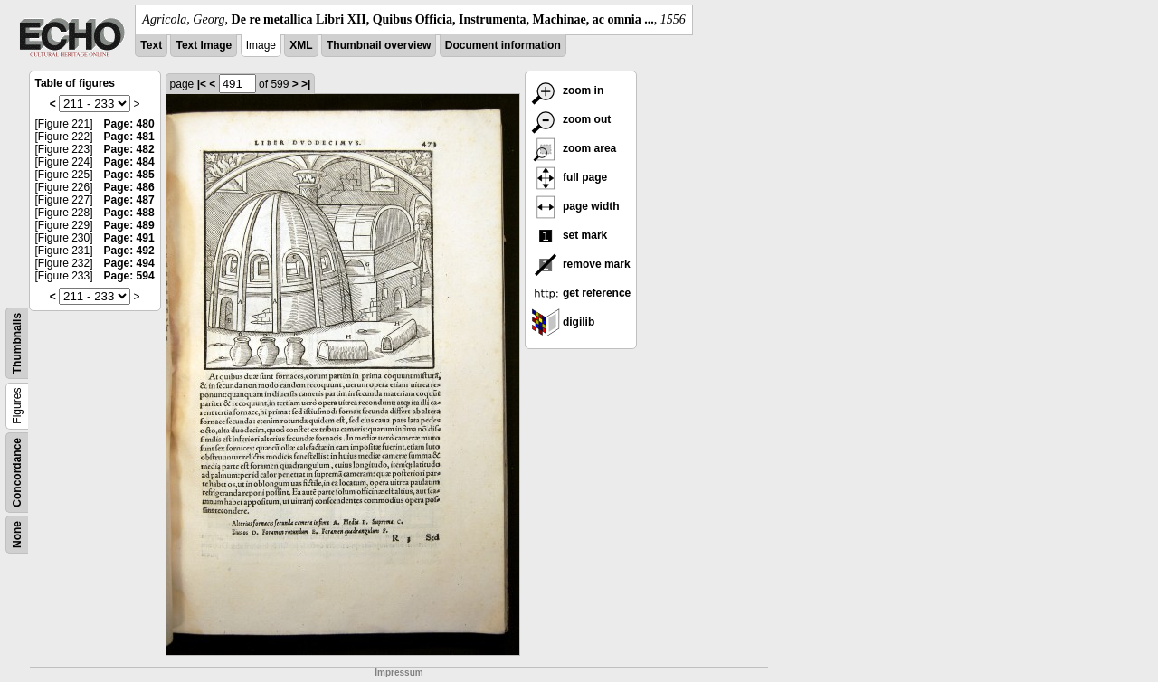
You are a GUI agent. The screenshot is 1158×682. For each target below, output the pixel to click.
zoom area (574, 148)
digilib (563, 322)
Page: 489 (129, 225)
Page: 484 (129, 162)
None (17, 534)
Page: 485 (129, 174)
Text (151, 45)
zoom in (567, 90)
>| (305, 84)
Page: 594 (129, 276)
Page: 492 (129, 250)
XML (301, 45)
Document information (503, 45)
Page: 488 (129, 212)
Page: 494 (129, 263)
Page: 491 (129, 238)
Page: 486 (129, 187)
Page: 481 (129, 136)
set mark (569, 235)
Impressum (398, 672)
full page (569, 177)
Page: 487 (129, 200)
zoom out (571, 119)
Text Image (204, 45)
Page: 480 (129, 124)
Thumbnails (17, 343)
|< (201, 84)
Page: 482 (129, 149)
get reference (581, 293)
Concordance (17, 472)
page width (575, 206)
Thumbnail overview (379, 45)
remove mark (581, 264)
